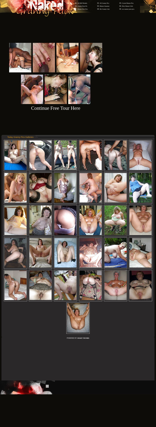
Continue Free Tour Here (55, 108)
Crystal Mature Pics (128, 3)
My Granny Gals (105, 9)
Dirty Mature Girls (127, 6)
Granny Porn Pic (82, 6)
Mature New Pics (83, 9)
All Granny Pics (104, 3)
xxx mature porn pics (128, 9)
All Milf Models (82, 3)
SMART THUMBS (83, 338)
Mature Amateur (104, 6)
